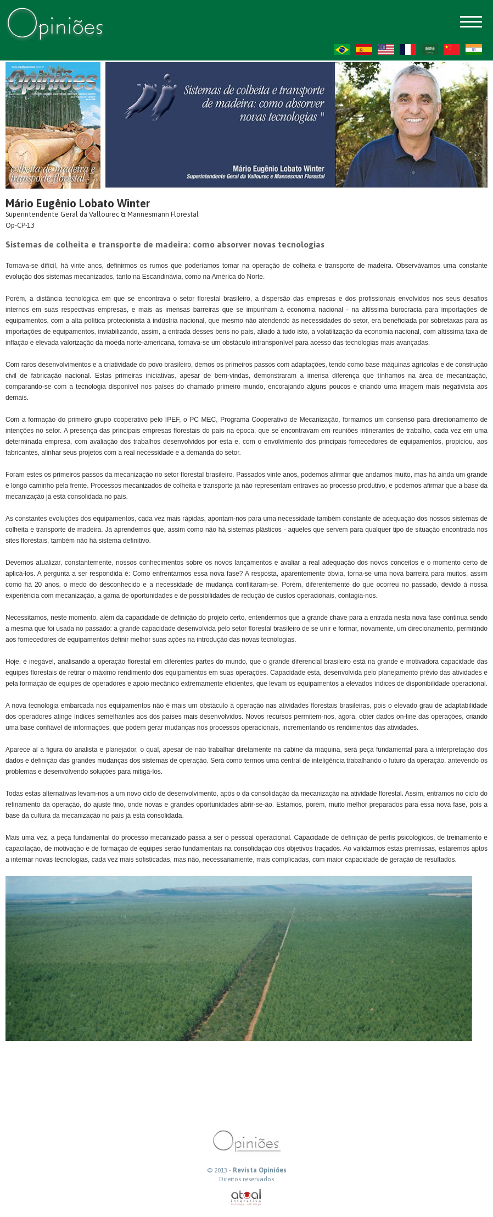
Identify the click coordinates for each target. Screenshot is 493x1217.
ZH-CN (452, 49)
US (386, 49)
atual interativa (246, 1197)
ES (364, 49)
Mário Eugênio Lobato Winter (77, 203)
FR (408, 49)
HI (474, 49)
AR (430, 49)
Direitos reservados (246, 1179)
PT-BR (342, 49)
